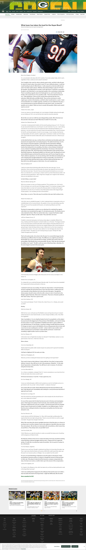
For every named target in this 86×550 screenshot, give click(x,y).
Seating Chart (71, 526)
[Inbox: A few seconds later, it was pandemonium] (17, 499)
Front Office (4, 529)
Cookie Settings (57, 546)
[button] (41, 510)
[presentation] (76, 511)
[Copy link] (63, 32)
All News (14, 532)
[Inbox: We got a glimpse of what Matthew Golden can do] (34, 500)
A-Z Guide (42, 520)
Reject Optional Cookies (66, 546)
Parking (42, 526)
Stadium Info (42, 522)
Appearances (60, 520)
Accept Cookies (75, 546)
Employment (42, 536)
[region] (43, 546)
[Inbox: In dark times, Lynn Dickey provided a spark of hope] (52, 500)
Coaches (4, 522)
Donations (60, 526)
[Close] (84, 546)
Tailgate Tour (60, 522)
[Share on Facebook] (57, 32)
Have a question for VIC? (27, 476)
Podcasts (24, 531)
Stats (4, 527)
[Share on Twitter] (59, 32)
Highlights (24, 520)
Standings (4, 525)
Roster (5, 520)
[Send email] (61, 32)
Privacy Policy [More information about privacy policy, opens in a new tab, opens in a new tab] (23, 548)
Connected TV (24, 522)
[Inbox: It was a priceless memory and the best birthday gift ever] (69, 500)
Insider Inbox (14, 520)
